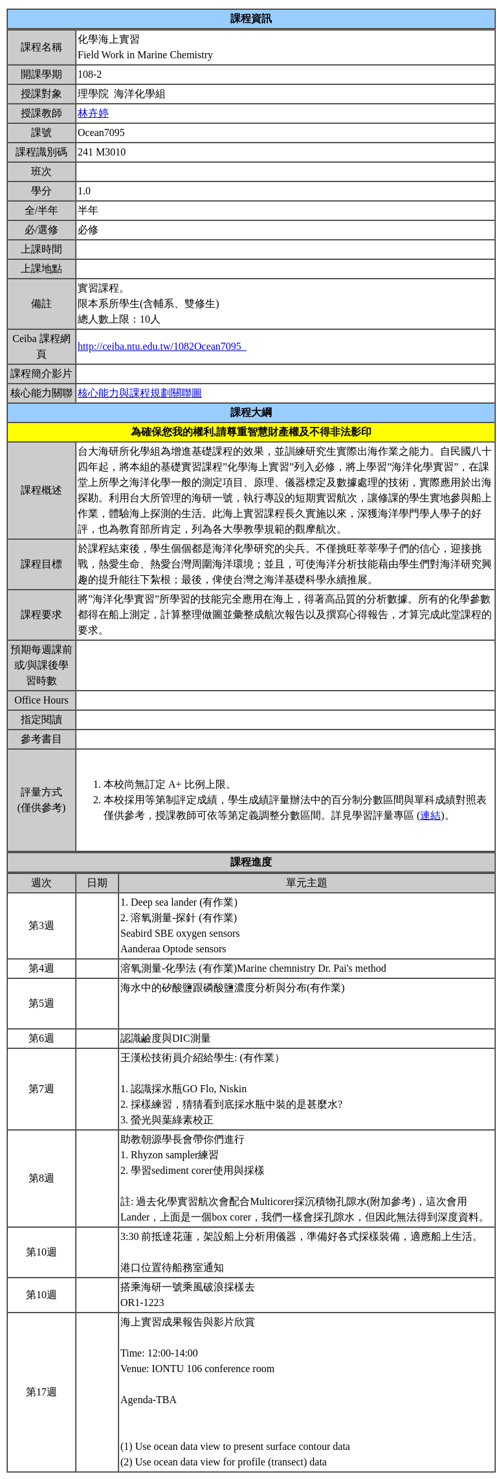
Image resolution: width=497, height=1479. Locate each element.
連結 (430, 815)
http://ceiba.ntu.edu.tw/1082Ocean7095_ (162, 346)
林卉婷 (93, 113)
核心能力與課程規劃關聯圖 (140, 392)
